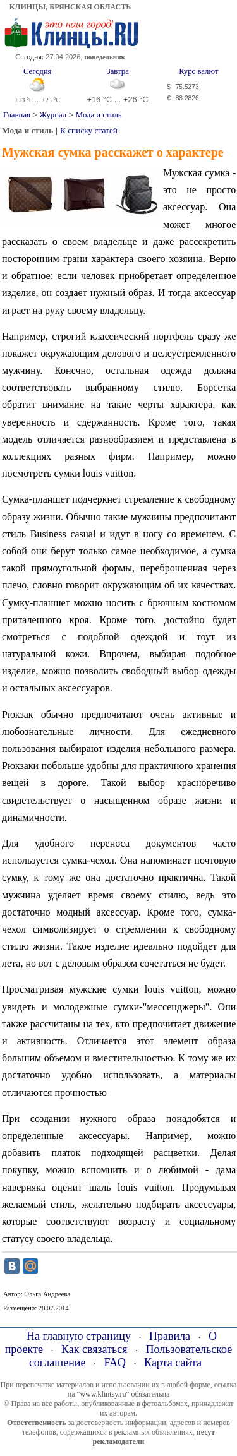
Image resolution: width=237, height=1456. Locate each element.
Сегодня (37, 71)
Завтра (117, 71)
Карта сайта (173, 1362)
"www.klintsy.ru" (102, 1394)
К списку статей (89, 130)
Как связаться (94, 1349)
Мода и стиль (99, 114)
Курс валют (198, 71)
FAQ (115, 1362)
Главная (16, 114)
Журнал (53, 114)
